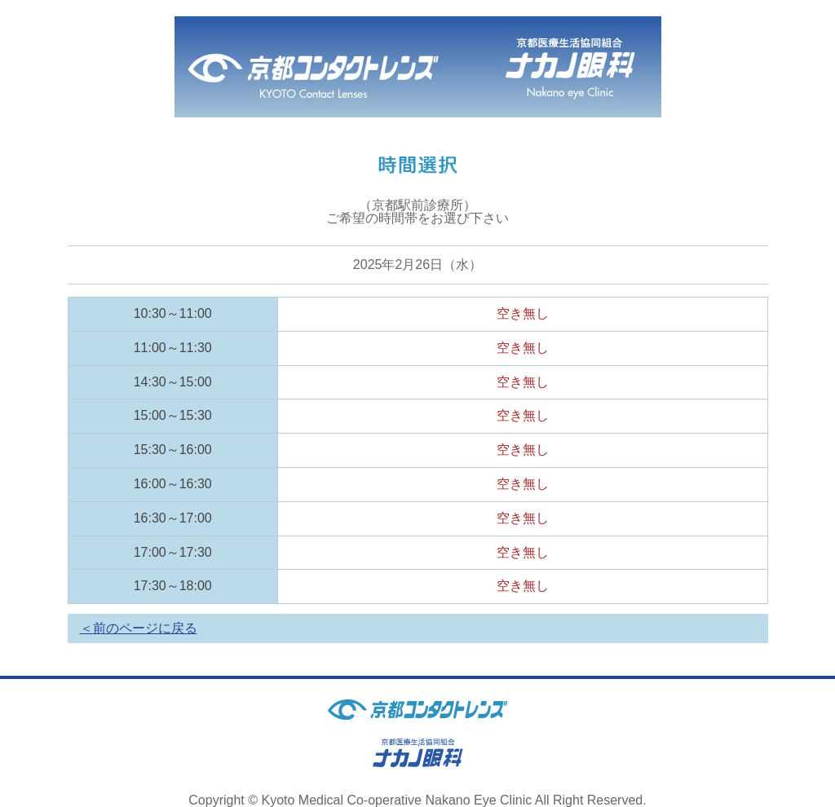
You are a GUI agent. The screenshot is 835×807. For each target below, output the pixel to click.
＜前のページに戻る (138, 628)
